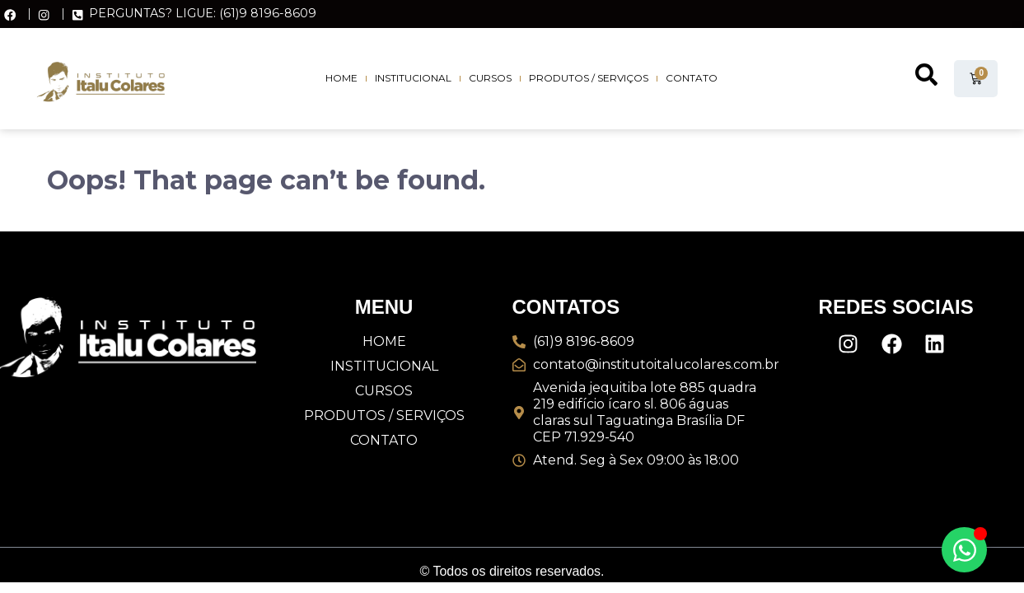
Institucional (413, 78)
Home (341, 78)
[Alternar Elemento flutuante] (964, 549)
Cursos (490, 78)
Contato (692, 78)
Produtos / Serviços (588, 78)
